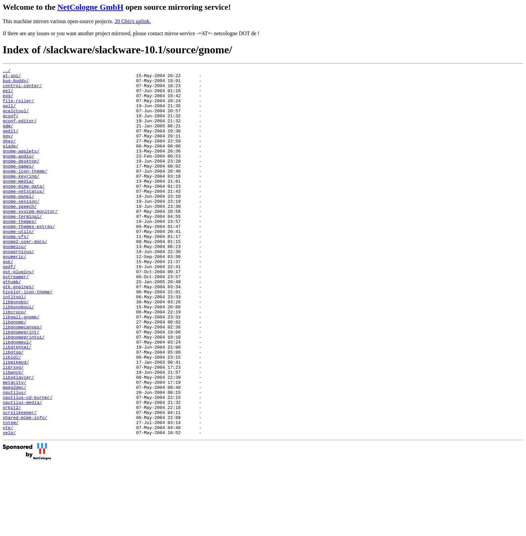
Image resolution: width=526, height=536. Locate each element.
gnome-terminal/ (22, 246)
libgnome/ (14, 373)
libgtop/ (13, 409)
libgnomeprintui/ (24, 391)
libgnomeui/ (17, 397)
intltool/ (14, 343)
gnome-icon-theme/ (25, 192)
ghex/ (9, 156)
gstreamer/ (16, 319)
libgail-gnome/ (21, 367)
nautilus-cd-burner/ (27, 464)
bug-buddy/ (16, 83)
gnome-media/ (18, 204)
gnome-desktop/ (21, 180)
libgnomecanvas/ (22, 379)
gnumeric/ (14, 295)
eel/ (8, 96)
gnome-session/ (21, 228)
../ (6, 71)
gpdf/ (9, 307)
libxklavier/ (18, 439)
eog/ (8, 102)
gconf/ (10, 126)
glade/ (10, 162)
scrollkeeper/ (20, 482)
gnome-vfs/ (16, 270)
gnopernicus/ (18, 289)
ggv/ (8, 150)
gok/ (8, 301)
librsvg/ (13, 427)
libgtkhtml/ (17, 403)
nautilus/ (14, 458)
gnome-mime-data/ (24, 210)
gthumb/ (12, 325)
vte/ (8, 500)
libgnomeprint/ (21, 385)
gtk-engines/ (18, 331)
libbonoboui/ (18, 355)
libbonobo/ (16, 349)
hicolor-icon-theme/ (27, 337)
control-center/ (22, 89)
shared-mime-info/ (25, 488)
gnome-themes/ (20, 252)
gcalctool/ (16, 120)
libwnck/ (13, 433)
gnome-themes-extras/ (29, 258)
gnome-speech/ (20, 234)
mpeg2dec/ (14, 452)
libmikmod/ (16, 421)
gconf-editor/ (20, 132)
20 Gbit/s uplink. (133, 21)
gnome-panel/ (18, 222)
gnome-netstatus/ (24, 216)
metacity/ (14, 445)
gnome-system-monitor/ (30, 240)
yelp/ (9, 506)
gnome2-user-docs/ (25, 277)
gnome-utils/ (18, 264)
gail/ (9, 114)
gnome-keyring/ (21, 198)
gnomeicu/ (14, 283)
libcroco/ (14, 361)
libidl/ (12, 415)
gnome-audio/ (18, 174)
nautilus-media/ (22, 470)
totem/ (10, 494)
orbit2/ (12, 476)
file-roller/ (18, 108)
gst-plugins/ (18, 313)
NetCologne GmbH (90, 7)
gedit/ (10, 144)
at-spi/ (12, 77)
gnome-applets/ (21, 168)
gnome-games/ (18, 186)
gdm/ (8, 138)
